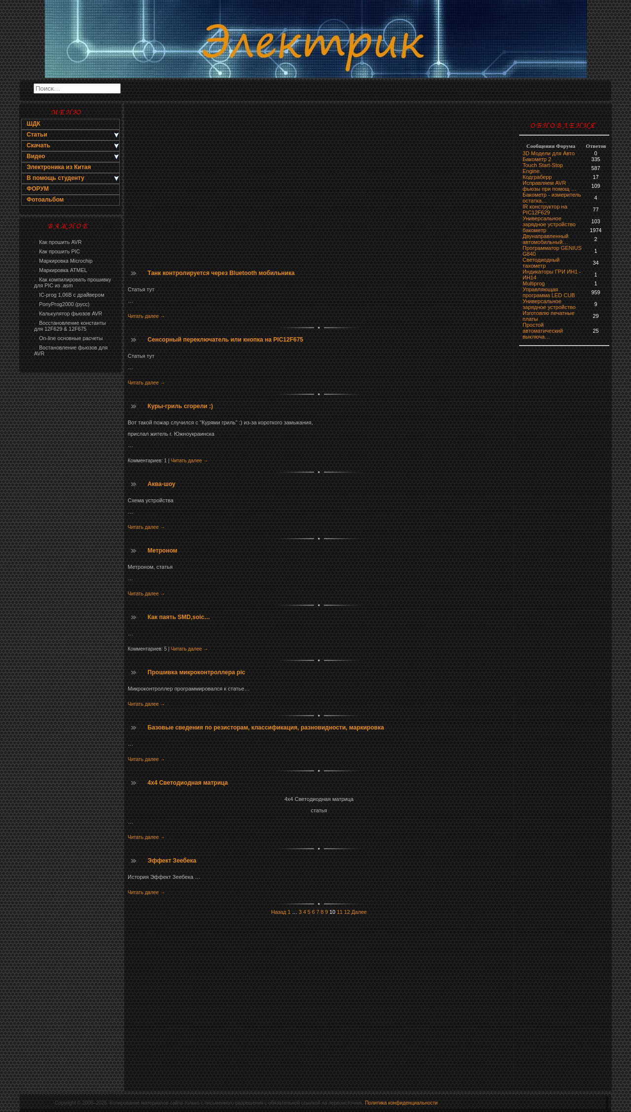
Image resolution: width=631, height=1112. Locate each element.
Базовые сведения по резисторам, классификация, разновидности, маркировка (265, 727)
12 (347, 912)
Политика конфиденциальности (401, 1103)
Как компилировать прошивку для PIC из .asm (72, 282)
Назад (278, 912)
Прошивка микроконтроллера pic (196, 672)
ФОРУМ (38, 188)
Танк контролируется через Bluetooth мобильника (220, 273)
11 (340, 912)
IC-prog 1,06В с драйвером (69, 295)
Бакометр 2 (537, 159)
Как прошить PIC (57, 251)
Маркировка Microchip (63, 261)
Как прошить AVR (58, 242)
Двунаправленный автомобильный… (545, 239)
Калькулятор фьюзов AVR (68, 313)
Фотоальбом (45, 199)
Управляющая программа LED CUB (549, 292)
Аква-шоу (161, 484)
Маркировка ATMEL (60, 270)
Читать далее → (146, 316)
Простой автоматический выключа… (543, 331)
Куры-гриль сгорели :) (180, 406)
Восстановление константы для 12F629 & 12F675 (70, 326)
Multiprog (534, 283)
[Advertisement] (70, 535)
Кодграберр (537, 177)
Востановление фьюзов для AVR (70, 350)
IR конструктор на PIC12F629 (545, 209)
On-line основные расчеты (68, 338)
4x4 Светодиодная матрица (187, 782)
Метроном (162, 550)
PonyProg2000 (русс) (61, 304)
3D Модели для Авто (549, 153)
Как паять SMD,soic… (178, 617)
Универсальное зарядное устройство (549, 221)
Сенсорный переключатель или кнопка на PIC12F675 (225, 339)
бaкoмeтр (534, 230)
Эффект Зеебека (171, 860)
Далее (359, 912)
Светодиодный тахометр (541, 263)
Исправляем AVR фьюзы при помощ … (549, 186)
